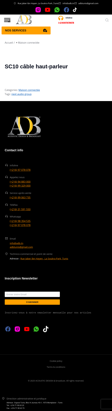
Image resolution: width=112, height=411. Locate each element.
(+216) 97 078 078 (20, 170)
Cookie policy (56, 361)
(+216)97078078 (66, 22)
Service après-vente (20, 193)
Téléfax (14, 204)
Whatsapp (15, 216)
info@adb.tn (68, 3)
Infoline (14, 165)
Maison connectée (29, 90)
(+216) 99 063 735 (20, 197)
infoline (69, 18)
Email (13, 238)
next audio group (21, 94)
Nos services (26, 30)
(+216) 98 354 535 (20, 221)
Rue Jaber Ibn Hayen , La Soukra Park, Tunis (44, 258)
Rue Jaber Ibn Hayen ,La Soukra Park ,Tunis (38, 3)
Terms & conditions (56, 367)
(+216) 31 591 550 (20, 209)
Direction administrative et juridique (26, 398)
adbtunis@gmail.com (88, 3)
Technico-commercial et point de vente (31, 253)
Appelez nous (17, 177)
